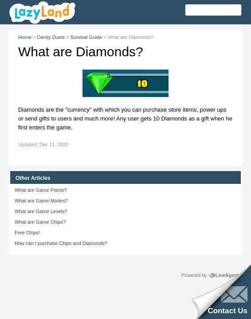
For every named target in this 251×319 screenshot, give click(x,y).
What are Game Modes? (41, 200)
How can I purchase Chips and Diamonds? (61, 243)
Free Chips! (27, 232)
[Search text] (213, 10)
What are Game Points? (41, 190)
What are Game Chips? (40, 222)
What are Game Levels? (41, 211)
